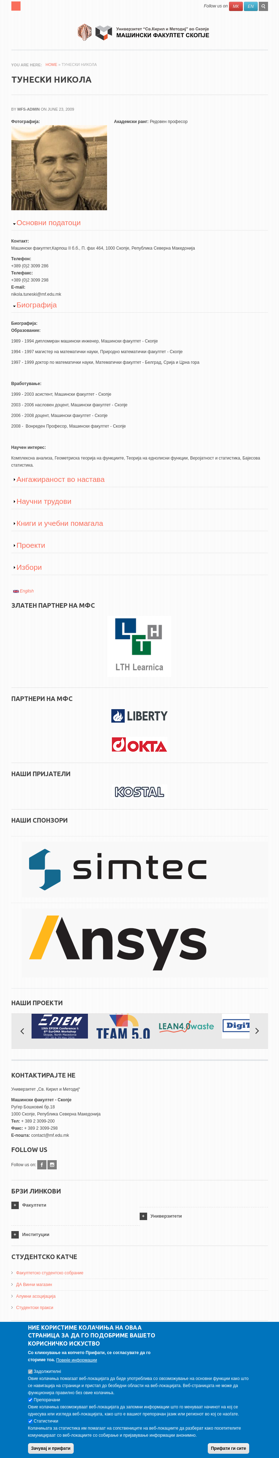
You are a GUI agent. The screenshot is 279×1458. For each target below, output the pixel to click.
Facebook (41, 1164)
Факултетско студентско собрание (50, 1272)
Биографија (37, 305)
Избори (29, 567)
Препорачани (47, 1404)
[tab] (75, 1205)
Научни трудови (44, 501)
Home (51, 64)
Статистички (46, 1425)
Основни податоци (49, 222)
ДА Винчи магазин (34, 1284)
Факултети (34, 1205)
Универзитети (166, 1216)
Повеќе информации (76, 1364)
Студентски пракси (35, 1307)
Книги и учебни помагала (60, 523)
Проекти (31, 545)
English (23, 591)
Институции (36, 1234)
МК (236, 6)
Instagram (52, 1164)
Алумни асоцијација (36, 1296)
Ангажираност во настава (61, 479)
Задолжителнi (47, 1376)
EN (251, 6)
